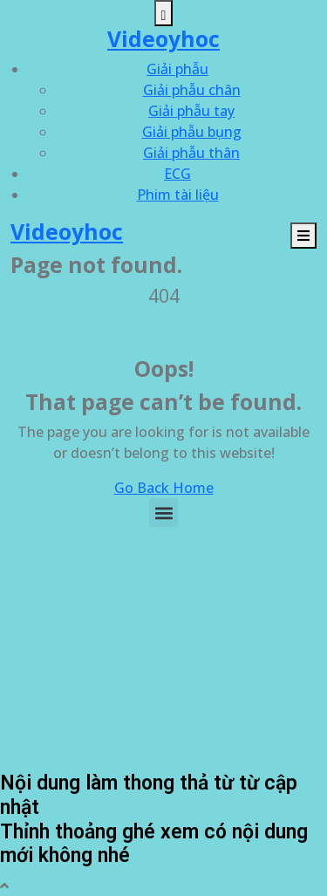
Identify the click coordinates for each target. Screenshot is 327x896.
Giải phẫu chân (192, 89)
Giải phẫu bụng (192, 131)
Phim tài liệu (178, 194)
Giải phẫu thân (191, 152)
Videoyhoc (163, 38)
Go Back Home (164, 487)
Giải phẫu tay (191, 110)
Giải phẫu (177, 69)
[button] (163, 512)
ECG (177, 173)
